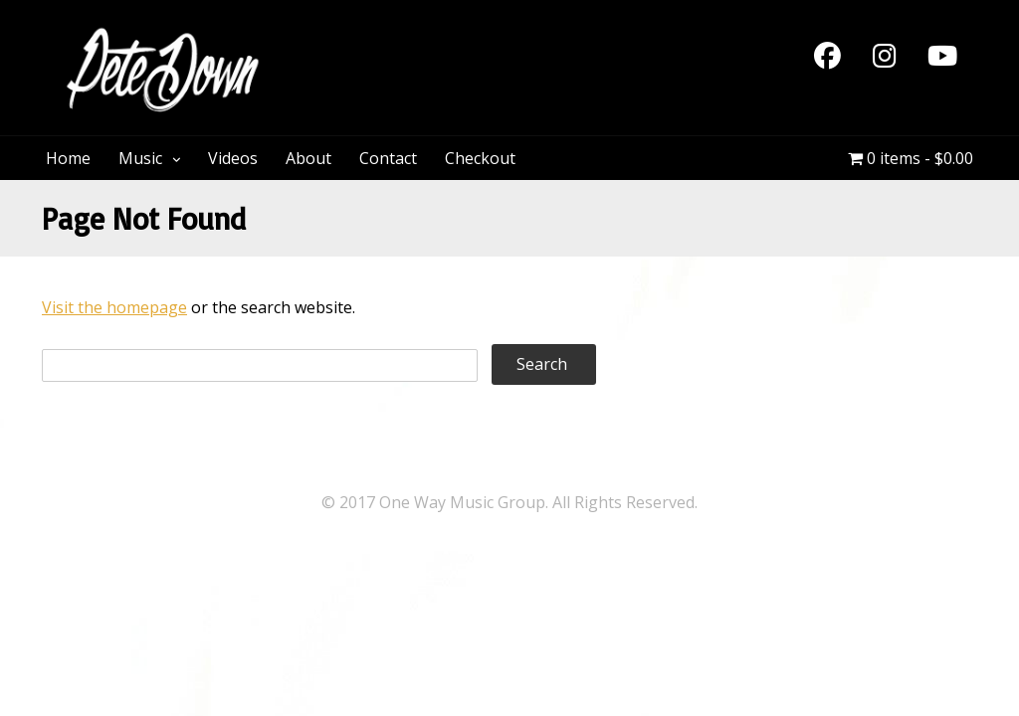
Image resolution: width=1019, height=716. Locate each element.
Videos (233, 158)
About (308, 158)
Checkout (480, 158)
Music (140, 158)
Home (68, 158)
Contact (388, 158)
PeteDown (359, 37)
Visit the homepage (114, 307)
